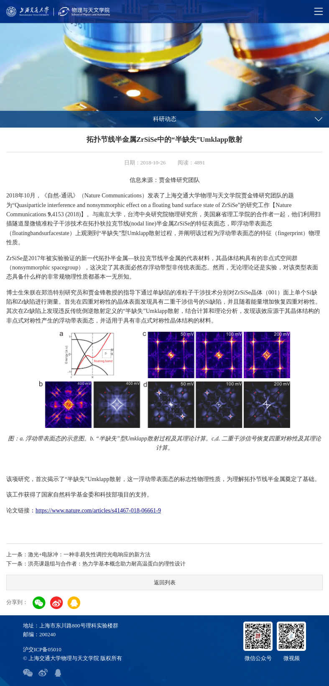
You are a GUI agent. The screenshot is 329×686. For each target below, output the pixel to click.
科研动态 (164, 119)
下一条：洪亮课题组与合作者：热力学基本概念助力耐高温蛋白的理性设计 (96, 564)
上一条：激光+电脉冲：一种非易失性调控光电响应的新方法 (78, 554)
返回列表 (165, 582)
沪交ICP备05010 (42, 649)
